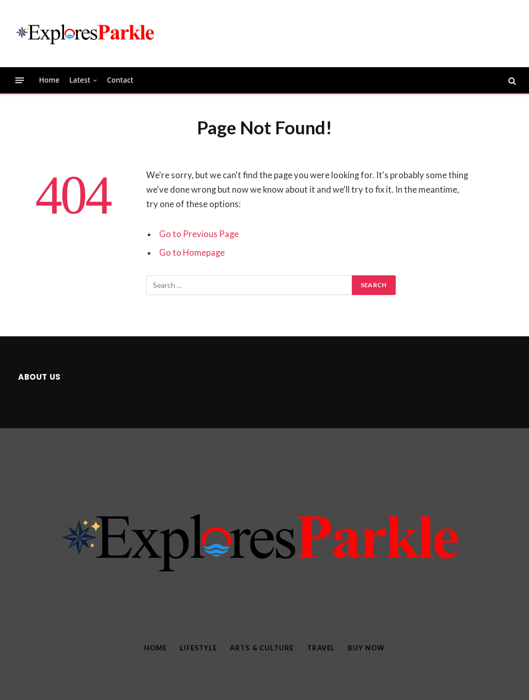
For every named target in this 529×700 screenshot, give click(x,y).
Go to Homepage (192, 252)
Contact (120, 80)
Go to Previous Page (199, 234)
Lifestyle (198, 648)
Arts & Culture (262, 648)
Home (49, 80)
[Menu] (19, 80)
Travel (321, 648)
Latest (79, 80)
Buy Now (366, 648)
